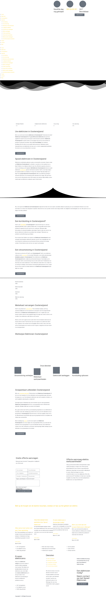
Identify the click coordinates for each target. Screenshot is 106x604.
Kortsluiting (5, 21)
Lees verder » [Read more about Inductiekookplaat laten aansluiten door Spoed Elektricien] (37, 539)
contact (25, 420)
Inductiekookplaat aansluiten (9, 38)
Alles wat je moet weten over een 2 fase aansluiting (24, 532)
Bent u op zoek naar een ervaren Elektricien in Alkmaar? (81, 529)
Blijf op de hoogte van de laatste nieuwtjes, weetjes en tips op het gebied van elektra (49, 507)
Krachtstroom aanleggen (8, 29)
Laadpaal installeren (7, 27)
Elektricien (3, 16)
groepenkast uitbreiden (24, 393)
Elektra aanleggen (7, 31)
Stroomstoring (6, 23)
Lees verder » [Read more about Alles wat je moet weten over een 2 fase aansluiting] (18, 546)
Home (2, 14)
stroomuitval (25, 255)
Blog (2, 44)
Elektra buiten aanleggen (8, 36)
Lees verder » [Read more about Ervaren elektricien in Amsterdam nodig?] (56, 535)
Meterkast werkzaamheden (9, 25)
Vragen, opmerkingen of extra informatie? (25, 478)
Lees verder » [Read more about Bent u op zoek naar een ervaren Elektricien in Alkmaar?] (75, 542)
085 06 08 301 (72, 9)
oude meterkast (29, 308)
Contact (3, 42)
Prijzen (2, 40)
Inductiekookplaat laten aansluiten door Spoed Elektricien (42, 524)
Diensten (3, 20)
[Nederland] (53, 449)
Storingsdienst (4, 18)
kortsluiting (23, 224)
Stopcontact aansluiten (8, 35)
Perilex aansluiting (7, 33)
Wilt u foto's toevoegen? (21, 487)
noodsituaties (23, 169)
